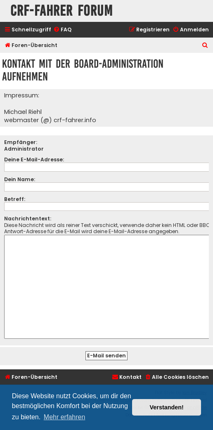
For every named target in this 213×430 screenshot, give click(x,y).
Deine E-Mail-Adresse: (34, 159)
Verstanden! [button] (167, 407)
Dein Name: (19, 179)
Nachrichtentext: (27, 218)
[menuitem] (62, 29)
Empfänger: (20, 142)
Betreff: (14, 199)
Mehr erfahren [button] (64, 417)
